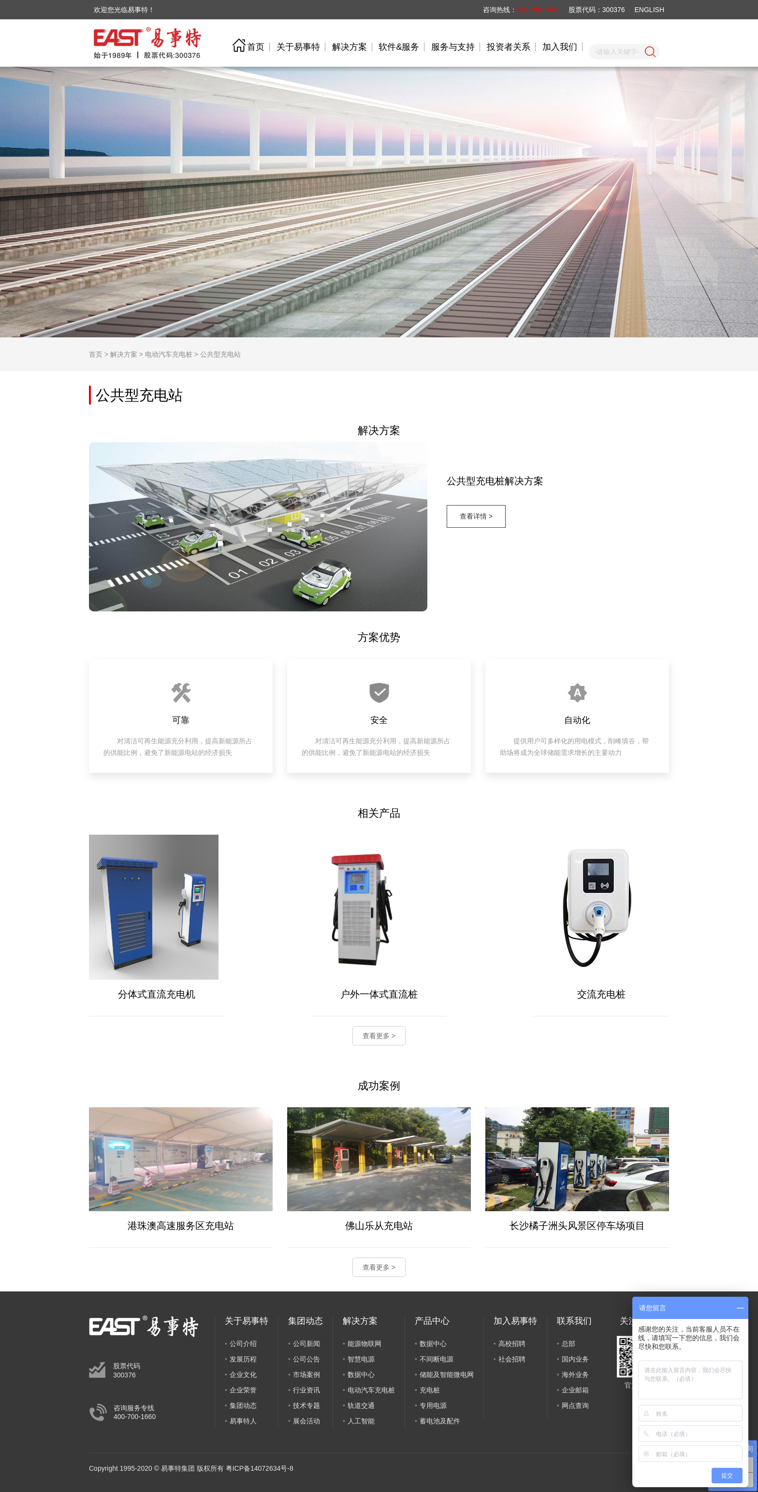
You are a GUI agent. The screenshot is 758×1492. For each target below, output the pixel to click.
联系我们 (574, 1321)
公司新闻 (306, 1343)
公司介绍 (243, 1343)
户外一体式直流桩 (379, 994)
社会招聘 (511, 1359)
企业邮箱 (575, 1390)
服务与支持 (453, 47)
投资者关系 (508, 47)
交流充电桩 (601, 994)
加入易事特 (515, 1321)
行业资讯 (306, 1390)
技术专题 (306, 1405)
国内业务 (575, 1359)
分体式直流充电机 (156, 994)
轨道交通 (361, 1405)
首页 (255, 47)
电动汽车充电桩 (168, 354)
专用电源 (433, 1405)
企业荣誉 (243, 1390)
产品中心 (432, 1321)
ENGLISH (649, 10)
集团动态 (243, 1405)
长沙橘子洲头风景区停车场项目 (577, 1225)
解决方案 (349, 47)
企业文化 (243, 1374)
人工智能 (361, 1421)
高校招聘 (511, 1343)
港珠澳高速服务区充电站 (181, 1225)
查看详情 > (476, 516)
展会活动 (306, 1421)
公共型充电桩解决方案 (495, 481)
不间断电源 (436, 1359)
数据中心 (361, 1374)
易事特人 (243, 1421)
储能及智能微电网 (447, 1374)
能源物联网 (364, 1343)
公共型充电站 (220, 354)
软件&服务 (399, 47)
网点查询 (575, 1405)
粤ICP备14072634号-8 (259, 1468)
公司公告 (306, 1359)
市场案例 (306, 1374)
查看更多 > (379, 1036)
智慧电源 (361, 1359)
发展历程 (243, 1359)
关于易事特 (298, 47)
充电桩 (430, 1390)
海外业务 (575, 1374)
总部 (568, 1343)
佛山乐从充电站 (379, 1225)
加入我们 (559, 47)
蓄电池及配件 (440, 1421)
